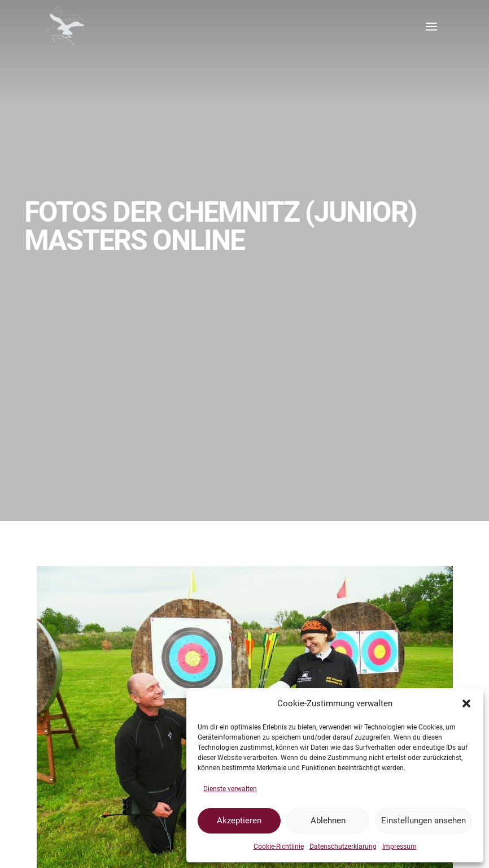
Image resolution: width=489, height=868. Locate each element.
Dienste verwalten (230, 789)
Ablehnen (328, 820)
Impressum (399, 846)
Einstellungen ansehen (423, 820)
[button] (466, 703)
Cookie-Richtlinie (279, 846)
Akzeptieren (239, 820)
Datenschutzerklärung (343, 846)
